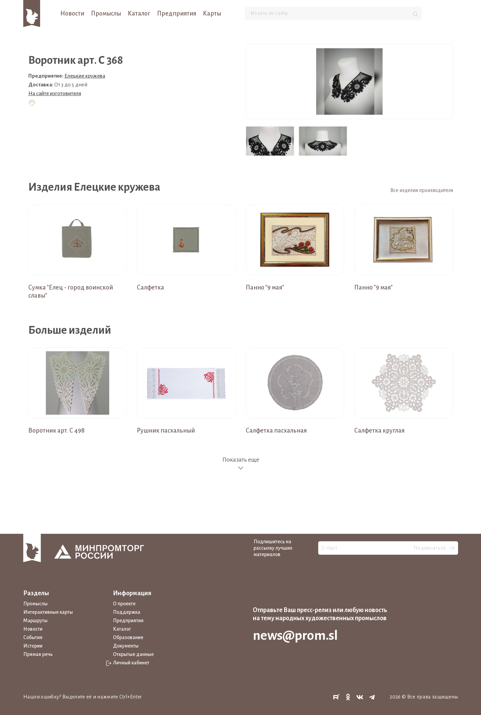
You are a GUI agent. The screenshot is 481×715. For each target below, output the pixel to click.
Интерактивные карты (48, 612)
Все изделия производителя (421, 190)
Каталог (139, 13)
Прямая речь (38, 654)
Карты (212, 13)
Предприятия (176, 13)
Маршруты (35, 620)
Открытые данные (133, 654)
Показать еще (240, 463)
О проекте (124, 603)
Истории (32, 646)
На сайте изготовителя (54, 93)
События (32, 637)
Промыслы (106, 13)
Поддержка (126, 612)
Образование (128, 637)
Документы (126, 646)
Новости (72, 13)
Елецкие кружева (84, 76)
